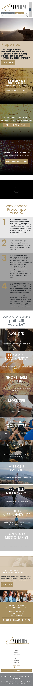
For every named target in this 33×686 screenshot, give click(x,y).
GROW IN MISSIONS (16, 90)
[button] (30, 9)
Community (16, 654)
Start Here (19, 13)
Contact (16, 662)
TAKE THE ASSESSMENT (16, 124)
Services (16, 652)
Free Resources (7, 13)
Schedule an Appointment (16, 619)
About (16, 650)
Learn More (8, 62)
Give (16, 658)
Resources (16, 660)
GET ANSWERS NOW (16, 161)
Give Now (7, 584)
